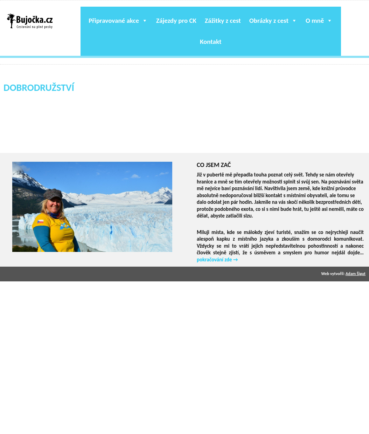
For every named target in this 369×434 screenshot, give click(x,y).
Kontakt (211, 42)
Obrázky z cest (273, 20)
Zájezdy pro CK (176, 20)
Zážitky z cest (223, 20)
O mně (319, 20)
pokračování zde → (217, 259)
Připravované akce (118, 20)
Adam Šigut (355, 273)
